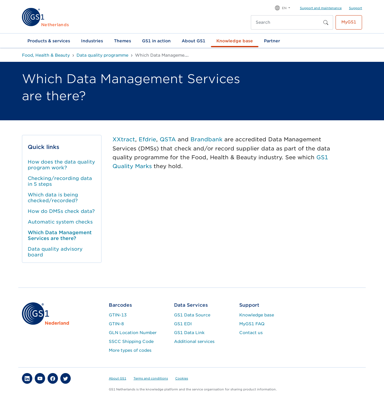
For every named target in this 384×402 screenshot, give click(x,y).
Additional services (194, 341)
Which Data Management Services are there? (60, 235)
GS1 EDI (183, 323)
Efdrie (147, 139)
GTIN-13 (118, 314)
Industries (92, 40)
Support (355, 8)
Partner (272, 40)
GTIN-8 (116, 323)
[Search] (285, 22)
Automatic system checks (60, 222)
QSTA (169, 139)
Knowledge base (234, 40)
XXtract (123, 139)
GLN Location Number (133, 332)
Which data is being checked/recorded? (53, 197)
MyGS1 (348, 21)
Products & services (48, 40)
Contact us (251, 332)
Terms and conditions (150, 378)
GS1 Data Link (189, 332)
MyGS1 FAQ (252, 323)
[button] (282, 7)
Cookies (181, 378)
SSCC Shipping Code (131, 341)
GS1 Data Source (192, 314)
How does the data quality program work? (61, 165)
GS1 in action (156, 40)
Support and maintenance (321, 8)
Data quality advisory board (55, 252)
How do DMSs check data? (61, 211)
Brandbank (206, 139)
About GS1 (193, 40)
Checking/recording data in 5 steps (60, 181)
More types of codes (130, 350)
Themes (122, 40)
